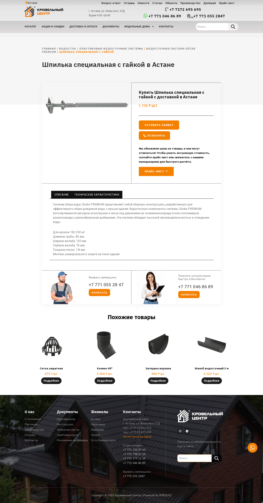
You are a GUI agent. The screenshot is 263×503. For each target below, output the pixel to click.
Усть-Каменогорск (103, 440)
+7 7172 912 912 (140, 428)
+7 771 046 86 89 (164, 16)
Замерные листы (68, 429)
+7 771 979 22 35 (134, 458)
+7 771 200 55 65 (134, 449)
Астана (95, 419)
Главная (49, 48)
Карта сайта (185, 446)
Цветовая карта (67, 435)
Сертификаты (66, 419)
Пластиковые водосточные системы (111, 48)
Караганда (98, 424)
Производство (34, 429)
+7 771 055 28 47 (106, 284)
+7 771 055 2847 (209, 16)
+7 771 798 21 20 (134, 454)
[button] (154, 135)
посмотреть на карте (137, 436)
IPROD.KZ (165, 495)
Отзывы (30, 435)
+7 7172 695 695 (185, 9)
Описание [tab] (61, 194)
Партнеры (31, 424)
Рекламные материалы (72, 440)
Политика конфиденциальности (198, 441)
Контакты (31, 440)
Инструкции (65, 424)
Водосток (67, 48)
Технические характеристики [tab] (96, 194)
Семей (95, 435)
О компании (33, 419)
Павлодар (97, 429)
